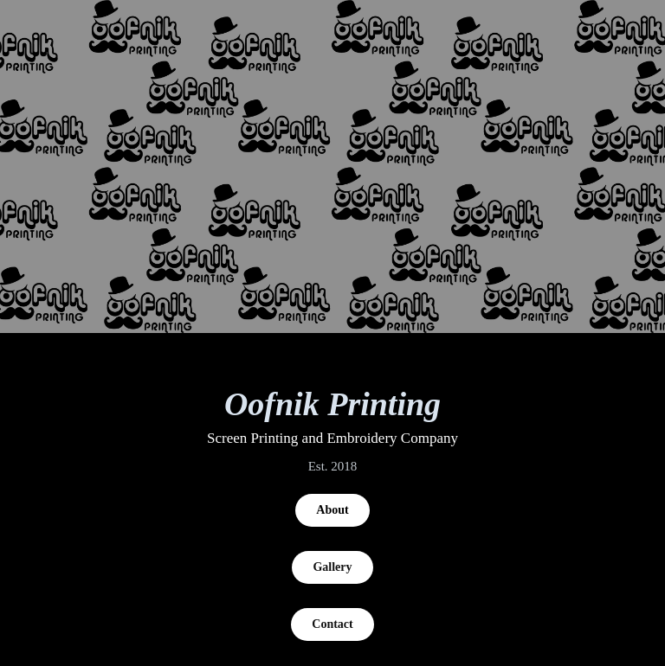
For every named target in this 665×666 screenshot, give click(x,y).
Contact (332, 624)
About (332, 509)
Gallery (332, 566)
